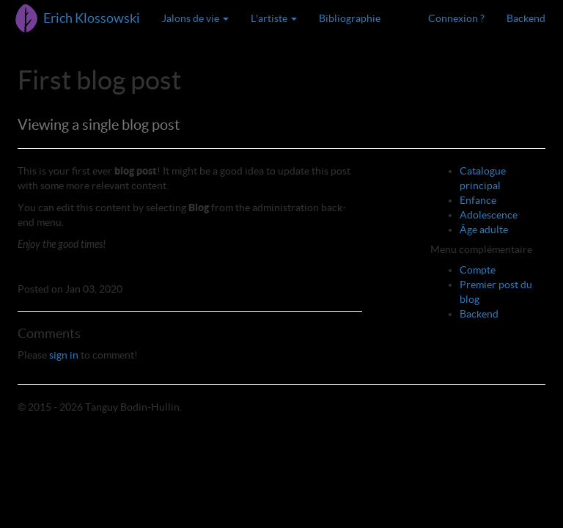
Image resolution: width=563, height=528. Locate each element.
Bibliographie (349, 18)
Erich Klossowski (91, 18)
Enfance (478, 200)
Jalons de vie (195, 18)
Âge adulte (484, 229)
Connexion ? (456, 18)
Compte (478, 270)
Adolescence (489, 215)
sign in (63, 355)
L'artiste (274, 18)
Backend (526, 18)
